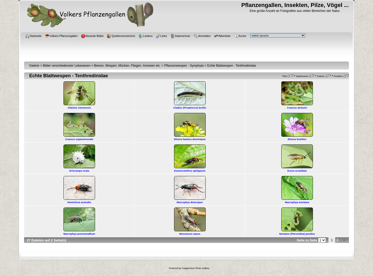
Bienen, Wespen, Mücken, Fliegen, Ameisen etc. (127, 65)
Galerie (34, 65)
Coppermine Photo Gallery (195, 268)
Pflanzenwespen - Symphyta (184, 65)
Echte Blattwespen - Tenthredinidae (231, 65)
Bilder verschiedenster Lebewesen (66, 65)
